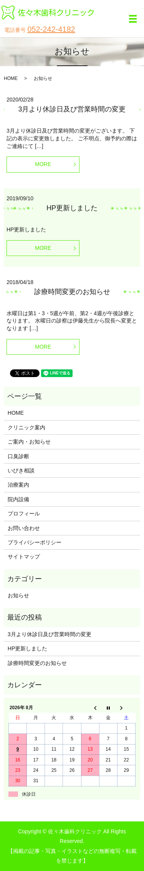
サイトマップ (24, 557)
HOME (11, 78)
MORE (43, 164)
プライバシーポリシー (34, 542)
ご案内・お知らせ (29, 442)
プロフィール (24, 513)
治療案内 (18, 485)
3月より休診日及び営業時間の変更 (72, 109)
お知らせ (18, 595)
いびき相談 (21, 470)
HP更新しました (72, 208)
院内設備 (18, 499)
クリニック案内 (26, 427)
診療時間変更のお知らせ (72, 292)
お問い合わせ (24, 528)
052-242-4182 (51, 29)
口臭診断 (18, 456)
